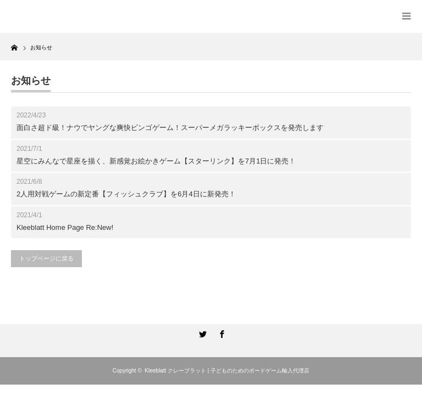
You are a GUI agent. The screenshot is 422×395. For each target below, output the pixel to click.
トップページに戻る (46, 258)
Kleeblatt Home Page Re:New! (64, 227)
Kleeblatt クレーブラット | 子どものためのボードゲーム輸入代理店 (227, 371)
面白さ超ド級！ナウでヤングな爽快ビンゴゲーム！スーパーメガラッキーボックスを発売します (170, 127)
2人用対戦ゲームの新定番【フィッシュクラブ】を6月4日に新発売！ (126, 194)
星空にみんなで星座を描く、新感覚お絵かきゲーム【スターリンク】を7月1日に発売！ (156, 161)
